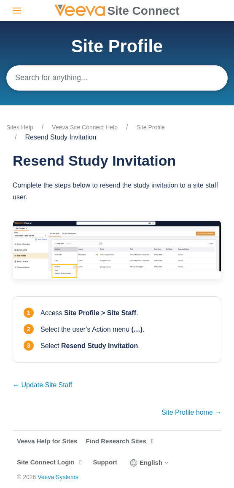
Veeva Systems (58, 477)
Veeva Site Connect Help (85, 127)
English (149, 463)
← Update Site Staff (42, 385)
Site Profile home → (191, 412)
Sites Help (19, 127)
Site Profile (150, 127)
